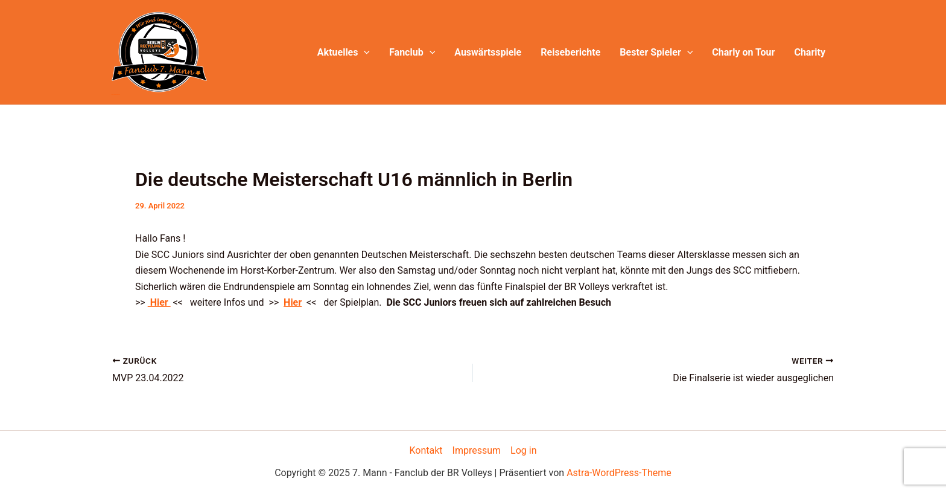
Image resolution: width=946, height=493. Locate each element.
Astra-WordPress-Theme (619, 472)
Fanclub (412, 53)
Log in (523, 450)
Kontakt (426, 450)
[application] (364, 53)
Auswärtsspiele (487, 52)
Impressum (476, 450)
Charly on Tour (743, 52)
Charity (809, 52)
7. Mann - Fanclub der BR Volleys (115, 94)
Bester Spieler (656, 53)
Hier (159, 302)
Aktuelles (343, 53)
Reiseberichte (570, 52)
